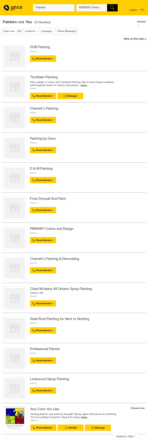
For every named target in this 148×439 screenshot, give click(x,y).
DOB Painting (40, 47)
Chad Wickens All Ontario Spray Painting (61, 289)
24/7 (19, 31)
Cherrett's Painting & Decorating (54, 259)
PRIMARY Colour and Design (51, 229)
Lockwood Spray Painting (49, 379)
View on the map (133, 39)
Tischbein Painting (44, 77)
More (131, 436)
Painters (33, 52)
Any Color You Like (44, 409)
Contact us (121, 436)
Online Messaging (66, 31)
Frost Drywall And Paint (48, 199)
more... (84, 85)
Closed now (138, 408)
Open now (9, 31)
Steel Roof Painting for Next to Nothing (59, 319)
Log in (133, 10)
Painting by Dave (43, 139)
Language (46, 31)
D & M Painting (41, 169)
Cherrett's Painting (44, 108)
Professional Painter (45, 349)
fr (142, 10)
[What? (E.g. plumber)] (53, 7)
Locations (30, 31)
